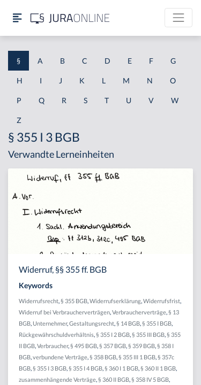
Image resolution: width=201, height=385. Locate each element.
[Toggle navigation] (178, 17)
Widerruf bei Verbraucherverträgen (64, 312)
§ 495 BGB (83, 345)
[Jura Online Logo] (70, 18)
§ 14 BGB (128, 323)
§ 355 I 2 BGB (113, 334)
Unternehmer (50, 323)
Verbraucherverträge (139, 312)
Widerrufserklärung (115, 300)
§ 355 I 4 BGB (85, 368)
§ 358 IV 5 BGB (150, 379)
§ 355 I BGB (157, 323)
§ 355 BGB (74, 300)
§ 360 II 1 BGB (158, 368)
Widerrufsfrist (161, 300)
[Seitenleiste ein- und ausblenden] (17, 18)
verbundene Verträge (60, 356)
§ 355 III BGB (148, 334)
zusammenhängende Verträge (57, 379)
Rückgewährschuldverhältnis (56, 334)
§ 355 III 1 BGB (136, 356)
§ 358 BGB (103, 356)
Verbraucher (52, 345)
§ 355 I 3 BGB (49, 368)
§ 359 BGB (141, 345)
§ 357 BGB (112, 345)
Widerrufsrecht (38, 300)
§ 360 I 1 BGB (121, 368)
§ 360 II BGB (113, 379)
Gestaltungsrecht (91, 323)
